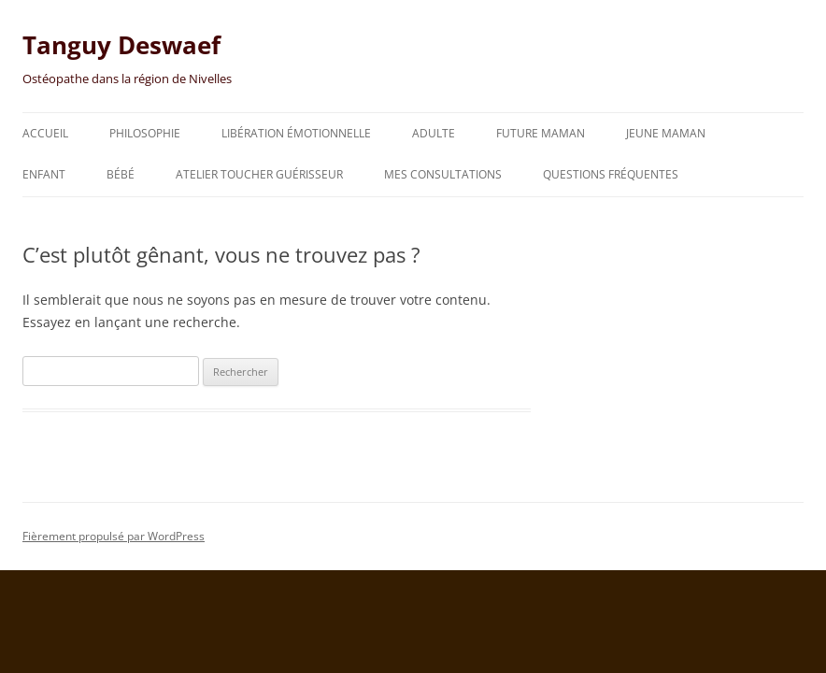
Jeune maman (665, 133)
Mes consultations (443, 174)
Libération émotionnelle (296, 133)
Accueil (45, 133)
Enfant (43, 174)
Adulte (433, 133)
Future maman (540, 133)
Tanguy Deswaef (121, 45)
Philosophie (144, 133)
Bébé (121, 174)
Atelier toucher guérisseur (259, 174)
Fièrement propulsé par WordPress (113, 536)
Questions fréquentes (610, 174)
